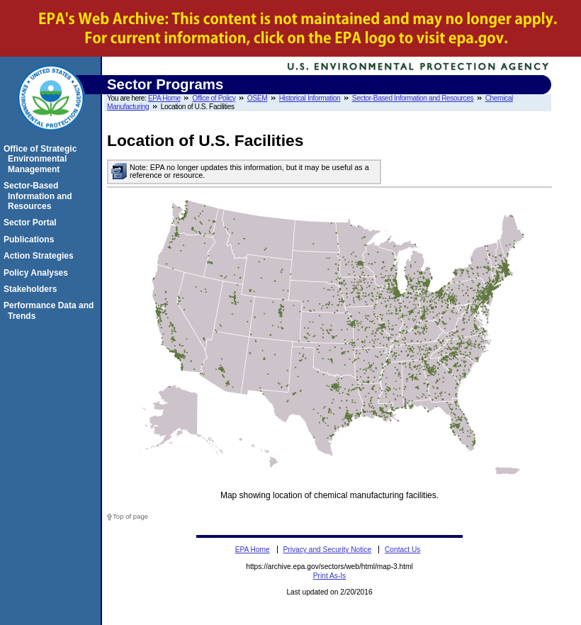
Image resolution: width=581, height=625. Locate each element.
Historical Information (310, 98)
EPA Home (164, 98)
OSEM (257, 98)
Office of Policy (213, 98)
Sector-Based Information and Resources (412, 98)
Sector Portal (32, 222)
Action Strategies (41, 256)
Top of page (130, 516)
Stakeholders (32, 289)
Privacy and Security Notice (327, 549)
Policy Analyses (38, 273)
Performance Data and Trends (51, 310)
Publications (31, 239)
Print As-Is (329, 576)
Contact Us (402, 549)
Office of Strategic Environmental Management (42, 159)
